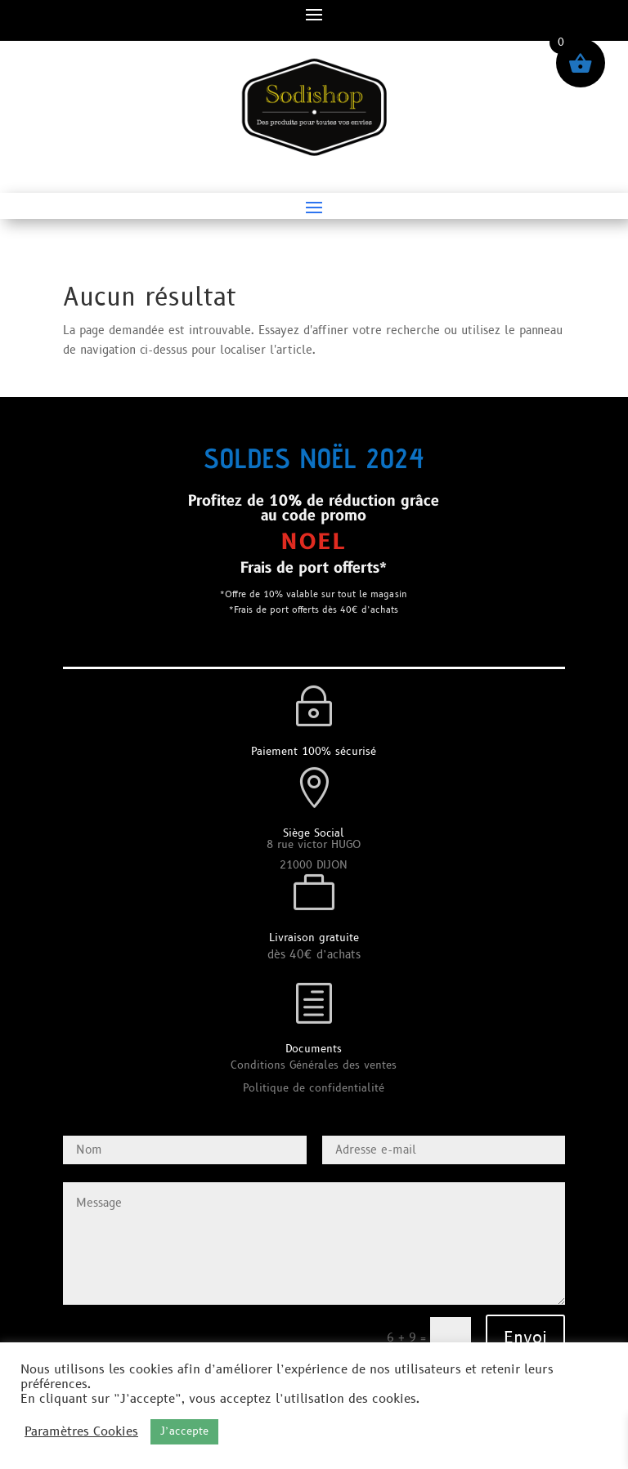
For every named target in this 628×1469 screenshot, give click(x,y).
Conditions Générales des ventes (314, 1065)
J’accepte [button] (184, 1431)
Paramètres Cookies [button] (81, 1432)
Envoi (525, 1338)
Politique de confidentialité (313, 1088)
